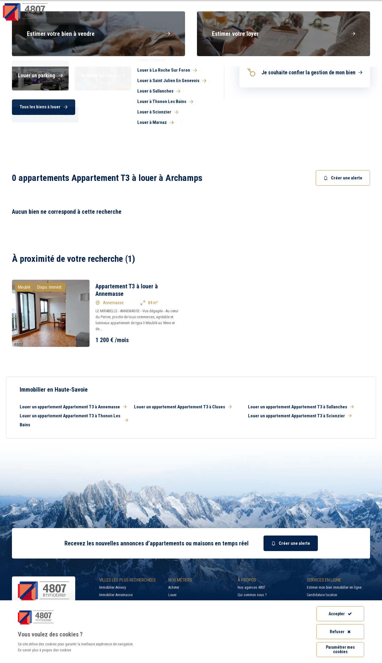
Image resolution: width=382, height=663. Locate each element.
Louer (172, 595)
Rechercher (346, 106)
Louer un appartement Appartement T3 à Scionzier (300, 416)
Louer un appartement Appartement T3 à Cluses (183, 407)
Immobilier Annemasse (116, 595)
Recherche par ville (255, 4)
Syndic (236, 16)
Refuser (340, 631)
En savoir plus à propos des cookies (44, 650)
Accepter (340, 613)
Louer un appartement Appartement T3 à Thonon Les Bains (74, 420)
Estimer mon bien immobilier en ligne (334, 587)
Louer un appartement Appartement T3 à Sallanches (301, 407)
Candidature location (322, 595)
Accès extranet (357, 4)
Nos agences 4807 (251, 587)
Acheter (173, 587)
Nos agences (351, 16)
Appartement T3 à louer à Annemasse (127, 290)
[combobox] (225, 106)
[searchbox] (219, 105)
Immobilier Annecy (112, 587)
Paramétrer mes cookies (340, 649)
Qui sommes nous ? (252, 595)
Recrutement (308, 4)
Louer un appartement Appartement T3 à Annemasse (73, 407)
